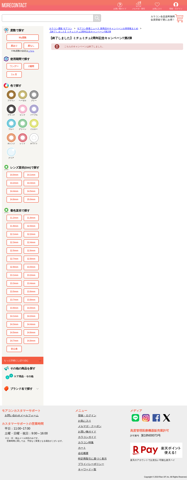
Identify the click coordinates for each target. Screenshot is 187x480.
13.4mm (31, 283)
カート (179, 18)
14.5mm (31, 191)
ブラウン (11, 100)
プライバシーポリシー (91, 463)
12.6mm (31, 250)
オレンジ (11, 143)
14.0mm (14, 175)
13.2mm (31, 275)
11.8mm (31, 218)
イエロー (34, 129)
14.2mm (14, 183)
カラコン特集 (86, 442)
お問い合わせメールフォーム (22, 415)
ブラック (11, 115)
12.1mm (14, 234)
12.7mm (14, 259)
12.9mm (14, 267)
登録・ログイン (175, 9)
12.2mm (31, 234)
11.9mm (14, 226)
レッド (22, 143)
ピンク (22, 115)
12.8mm (31, 259)
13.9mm (14, 308)
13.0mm (31, 267)
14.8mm (14, 199)
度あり (14, 45)
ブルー (11, 129)
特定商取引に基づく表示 (92, 458)
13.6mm (31, 291)
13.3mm (14, 283)
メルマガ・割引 (138, 9)
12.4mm (31, 242)
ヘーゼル (22, 100)
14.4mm (14, 191)
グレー (34, 100)
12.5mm (14, 250)
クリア (11, 158)
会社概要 (83, 453)
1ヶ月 (14, 74)
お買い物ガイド (119, 9)
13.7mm (14, 299)
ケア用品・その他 (23, 376)
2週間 (31, 66)
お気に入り (157, 9)
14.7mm (14, 340)
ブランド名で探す (21, 388)
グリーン (22, 129)
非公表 (14, 349)
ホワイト (34, 143)
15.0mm (31, 199)
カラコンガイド (87, 437)
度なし (31, 45)
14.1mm (31, 175)
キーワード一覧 (87, 469)
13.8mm (31, 299)
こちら (31, 51)
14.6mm (31, 332)
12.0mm (31, 226)
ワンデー (14, 66)
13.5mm (14, 291)
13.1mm (14, 275)
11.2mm (14, 218)
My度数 (22, 37)
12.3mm (14, 242)
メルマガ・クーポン (90, 426)
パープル (34, 115)
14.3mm (31, 183)
